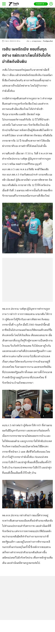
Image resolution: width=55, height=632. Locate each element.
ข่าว (28, 41)
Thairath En (41, 4)
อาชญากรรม (36, 41)
